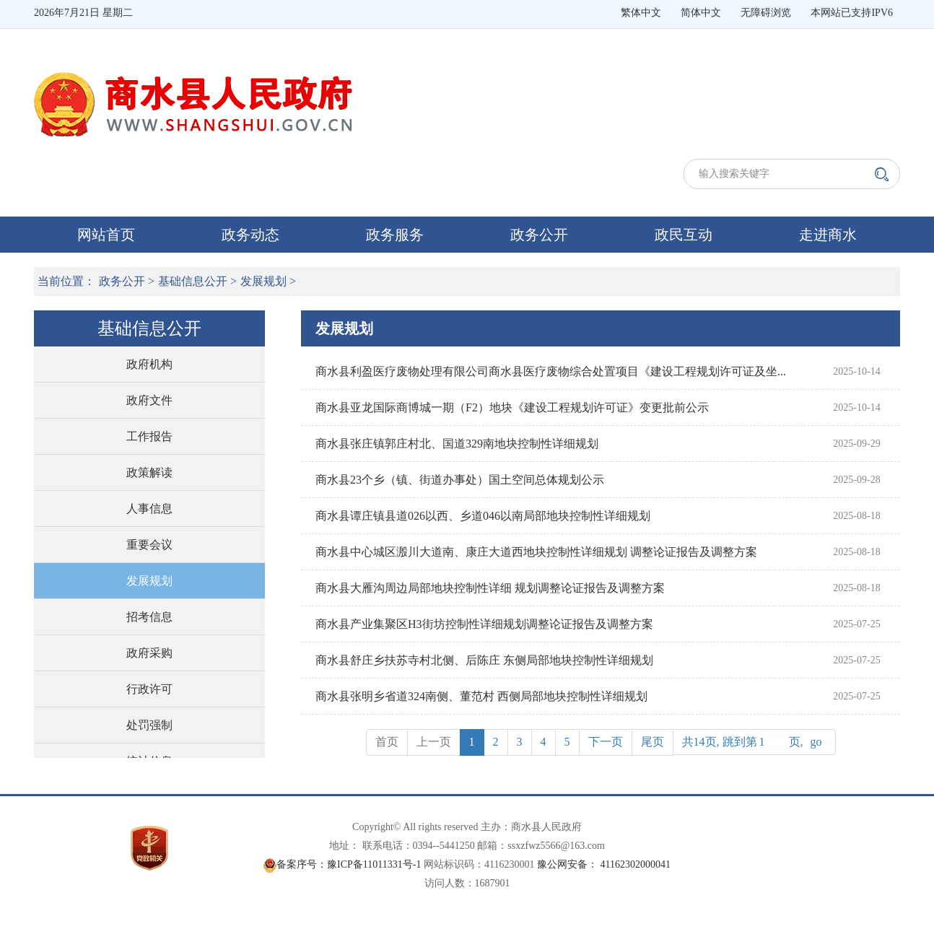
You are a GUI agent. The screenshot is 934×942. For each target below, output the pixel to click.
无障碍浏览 (766, 12)
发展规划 (263, 281)
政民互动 (683, 235)
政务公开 (539, 235)
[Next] (605, 742)
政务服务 (395, 235)
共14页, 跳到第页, (754, 742)
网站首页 (106, 235)
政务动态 (250, 235)
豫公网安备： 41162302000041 (604, 864)
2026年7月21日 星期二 (83, 12)
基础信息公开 (192, 281)
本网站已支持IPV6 (852, 12)
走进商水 (828, 235)
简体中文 (701, 12)
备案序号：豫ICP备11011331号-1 (348, 864)
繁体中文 (641, 12)
